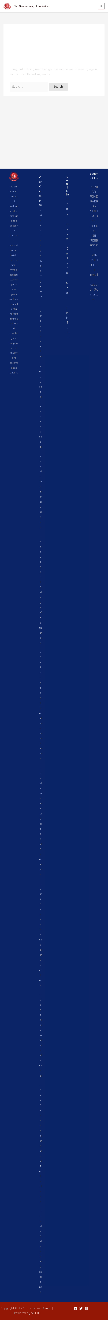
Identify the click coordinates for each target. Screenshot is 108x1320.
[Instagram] (86, 1308)
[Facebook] (75, 1308)
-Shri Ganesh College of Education (40, 541)
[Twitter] (81, 1308)
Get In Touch (67, 257)
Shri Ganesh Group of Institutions (31, 6)
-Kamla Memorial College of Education (40, 783)
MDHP (35, 1313)
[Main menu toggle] (101, 6)
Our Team (67, 197)
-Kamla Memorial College (40, 440)
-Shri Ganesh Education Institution (40, 662)
